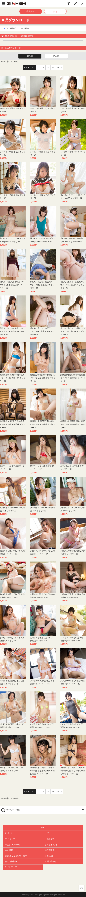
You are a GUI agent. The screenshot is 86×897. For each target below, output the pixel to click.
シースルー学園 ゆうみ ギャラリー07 (42, 110)
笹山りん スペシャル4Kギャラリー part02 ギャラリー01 (73, 240)
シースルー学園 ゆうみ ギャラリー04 (42, 153)
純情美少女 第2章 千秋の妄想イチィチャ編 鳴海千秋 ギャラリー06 (12, 378)
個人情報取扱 (11, 861)
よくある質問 (51, 844)
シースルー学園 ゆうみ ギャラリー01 (42, 196)
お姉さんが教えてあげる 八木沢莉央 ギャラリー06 (72, 552)
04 (48, 67)
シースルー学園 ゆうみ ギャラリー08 (12, 110)
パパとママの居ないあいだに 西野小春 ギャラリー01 (12, 769)
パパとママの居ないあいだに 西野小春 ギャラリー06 (42, 682)
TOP (3, 28)
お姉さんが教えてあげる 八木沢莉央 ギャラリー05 (12, 595)
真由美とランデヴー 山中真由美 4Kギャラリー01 (72, 509)
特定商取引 (50, 850)
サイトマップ (11, 867)
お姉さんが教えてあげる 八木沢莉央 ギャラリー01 (42, 639)
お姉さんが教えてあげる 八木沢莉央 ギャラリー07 (42, 552)
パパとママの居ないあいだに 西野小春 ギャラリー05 (72, 682)
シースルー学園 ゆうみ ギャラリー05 (12, 153)
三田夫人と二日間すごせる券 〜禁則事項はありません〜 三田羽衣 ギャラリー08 (72, 770)
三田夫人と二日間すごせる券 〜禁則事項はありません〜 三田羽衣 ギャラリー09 (42, 770)
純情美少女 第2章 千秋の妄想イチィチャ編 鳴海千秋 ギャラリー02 (42, 424)
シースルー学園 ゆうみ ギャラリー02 (12, 196)
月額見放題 (50, 839)
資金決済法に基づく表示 (16, 856)
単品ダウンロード (13, 844)
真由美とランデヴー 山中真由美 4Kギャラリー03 (12, 509)
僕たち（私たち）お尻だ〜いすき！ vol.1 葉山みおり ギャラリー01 (72, 331)
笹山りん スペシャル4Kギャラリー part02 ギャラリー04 (73, 196)
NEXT (59, 67)
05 (53, 67)
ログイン (55, 11)
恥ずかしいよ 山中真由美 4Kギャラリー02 (42, 467)
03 (43, 67)
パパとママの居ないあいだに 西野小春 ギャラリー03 (42, 725)
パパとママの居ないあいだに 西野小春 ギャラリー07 (12, 682)
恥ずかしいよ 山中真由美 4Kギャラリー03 (12, 467)
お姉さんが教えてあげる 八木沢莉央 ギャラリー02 (12, 639)
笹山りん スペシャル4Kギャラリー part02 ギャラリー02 (42, 240)
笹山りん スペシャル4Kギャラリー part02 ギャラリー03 (12, 240)
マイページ (10, 839)
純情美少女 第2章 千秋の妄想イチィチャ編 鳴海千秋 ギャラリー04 (73, 378)
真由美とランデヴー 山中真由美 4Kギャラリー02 (42, 509)
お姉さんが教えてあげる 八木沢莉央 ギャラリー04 (42, 595)
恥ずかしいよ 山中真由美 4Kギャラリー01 (72, 467)
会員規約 (49, 856)
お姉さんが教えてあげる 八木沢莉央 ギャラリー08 (12, 552)
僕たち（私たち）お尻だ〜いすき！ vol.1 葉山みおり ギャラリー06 (12, 285)
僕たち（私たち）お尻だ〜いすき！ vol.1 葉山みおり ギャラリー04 (72, 285)
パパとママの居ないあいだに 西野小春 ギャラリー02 (72, 725)
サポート (9, 833)
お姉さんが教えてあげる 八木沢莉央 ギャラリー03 (72, 595)
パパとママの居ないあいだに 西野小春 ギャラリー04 (12, 725)
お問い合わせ (51, 861)
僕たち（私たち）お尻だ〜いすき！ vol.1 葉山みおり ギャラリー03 (12, 331)
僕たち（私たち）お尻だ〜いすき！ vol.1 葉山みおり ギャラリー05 (42, 285)
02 (38, 67)
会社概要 (9, 850)
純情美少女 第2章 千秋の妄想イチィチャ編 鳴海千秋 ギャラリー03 (12, 424)
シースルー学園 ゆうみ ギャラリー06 (73, 110)
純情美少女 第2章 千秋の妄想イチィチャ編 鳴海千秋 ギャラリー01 (73, 424)
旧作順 (56, 56)
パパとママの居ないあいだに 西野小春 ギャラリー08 (72, 639)
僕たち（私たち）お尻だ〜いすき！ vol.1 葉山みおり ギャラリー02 (42, 331)
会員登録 (30, 11)
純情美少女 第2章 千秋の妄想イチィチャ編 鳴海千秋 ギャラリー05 (42, 378)
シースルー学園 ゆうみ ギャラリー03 (73, 153)
